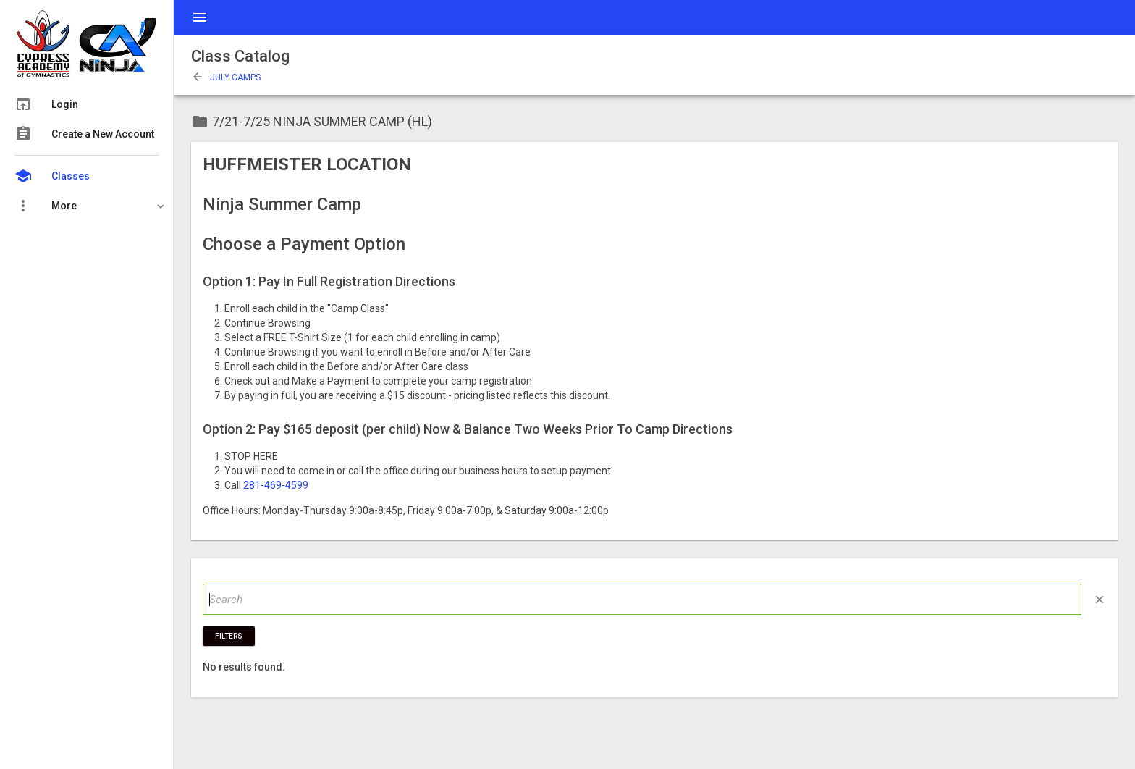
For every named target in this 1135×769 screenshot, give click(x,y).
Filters (228, 636)
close (1099, 599)
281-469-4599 (275, 485)
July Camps (226, 77)
